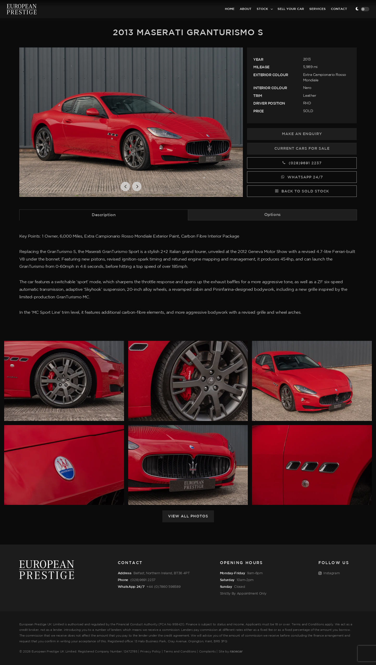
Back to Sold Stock (302, 191)
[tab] (103, 214)
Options (272, 215)
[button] (125, 186)
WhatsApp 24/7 (302, 177)
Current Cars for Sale (302, 148)
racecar (236, 651)
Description (103, 215)
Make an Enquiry (302, 134)
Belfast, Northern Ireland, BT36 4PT (161, 573)
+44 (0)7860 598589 (163, 586)
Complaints (207, 651)
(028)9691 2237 (302, 163)
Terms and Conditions (180, 651)
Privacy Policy (150, 651)
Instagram (329, 573)
